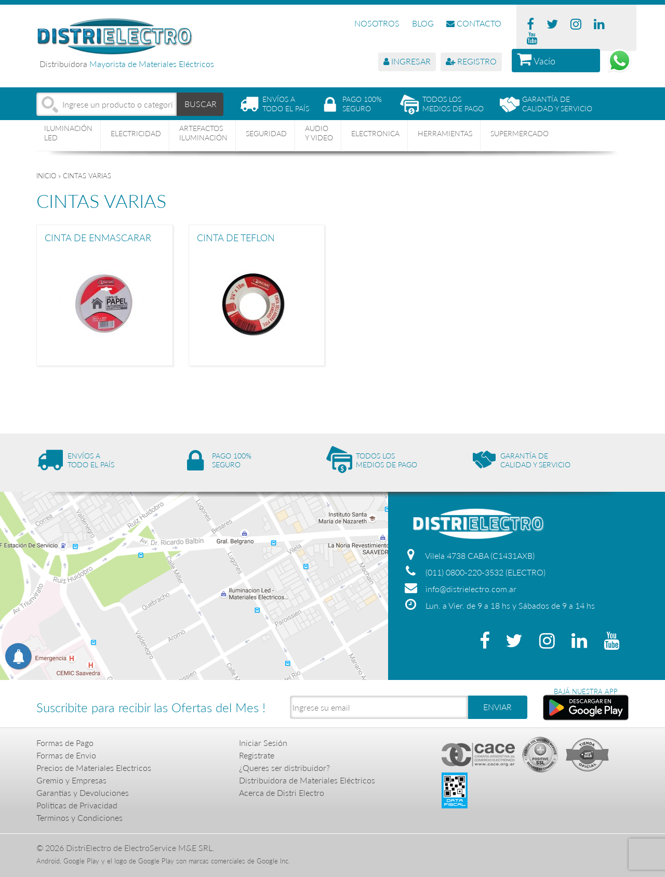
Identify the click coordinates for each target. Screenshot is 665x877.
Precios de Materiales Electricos (93, 768)
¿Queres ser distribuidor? (284, 768)
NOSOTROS (377, 23)
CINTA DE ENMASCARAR (98, 238)
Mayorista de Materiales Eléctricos (151, 64)
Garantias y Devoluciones (82, 792)
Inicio (46, 176)
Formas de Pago (65, 743)
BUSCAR (200, 104)
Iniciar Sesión (263, 743)
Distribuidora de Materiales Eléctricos (307, 780)
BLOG (423, 23)
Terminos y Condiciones (79, 817)
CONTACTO (473, 23)
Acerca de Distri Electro (281, 792)
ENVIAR (497, 707)
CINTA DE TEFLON (236, 238)
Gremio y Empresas (71, 780)
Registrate (256, 755)
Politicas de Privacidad (76, 805)
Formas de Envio (66, 755)
